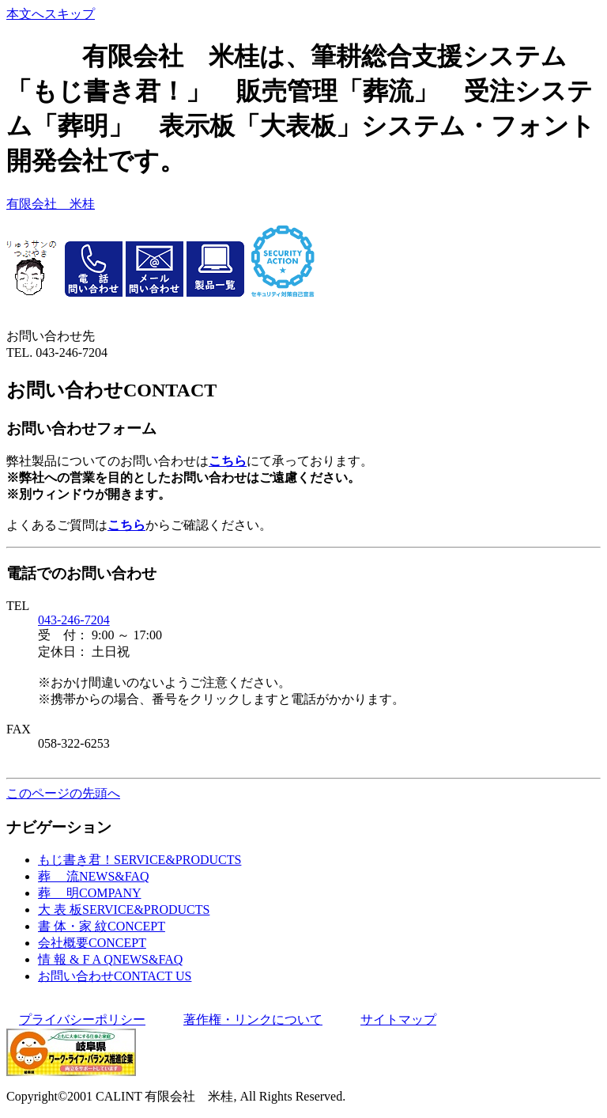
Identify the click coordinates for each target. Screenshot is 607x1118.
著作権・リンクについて (252, 1019)
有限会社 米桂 (50, 203)
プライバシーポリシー (82, 1019)
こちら (228, 461)
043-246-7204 (74, 620)
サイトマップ (398, 1019)
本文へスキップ (50, 14)
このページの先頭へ (63, 793)
